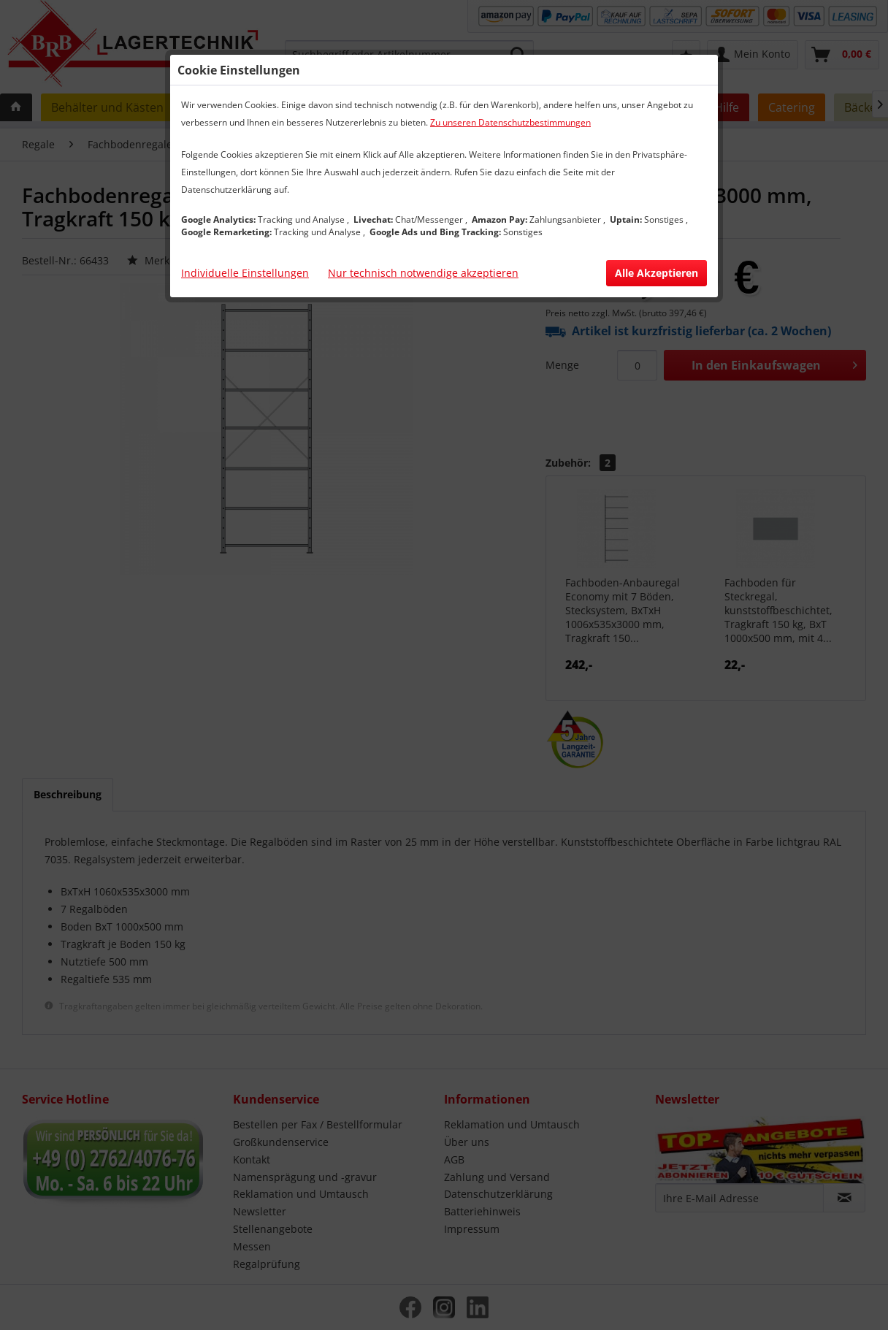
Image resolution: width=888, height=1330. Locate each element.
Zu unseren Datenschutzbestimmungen (510, 122)
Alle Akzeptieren (656, 273)
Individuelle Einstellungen (245, 273)
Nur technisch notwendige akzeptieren (423, 273)
